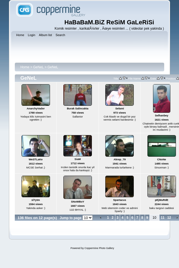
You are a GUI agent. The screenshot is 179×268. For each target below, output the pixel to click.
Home (24, 67)
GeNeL (38, 67)
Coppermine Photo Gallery (99, 248)
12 (169, 218)
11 (162, 218)
